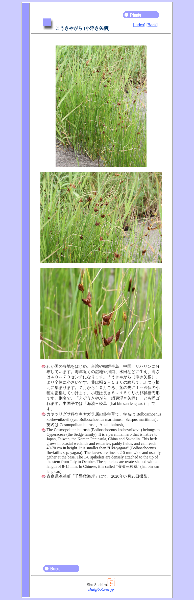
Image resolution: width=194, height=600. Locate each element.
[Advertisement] (101, 519)
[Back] (152, 25)
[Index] (139, 25)
